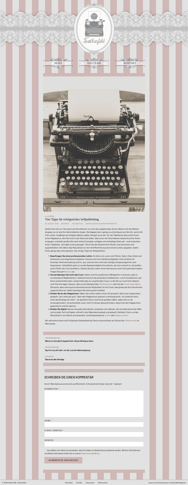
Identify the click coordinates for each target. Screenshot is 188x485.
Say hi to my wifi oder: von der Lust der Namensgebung (94, 348)
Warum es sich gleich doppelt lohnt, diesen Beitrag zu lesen (94, 339)
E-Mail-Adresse (54, 430)
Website (49, 440)
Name (48, 421)
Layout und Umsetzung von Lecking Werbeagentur (167, 482)
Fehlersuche (130, 320)
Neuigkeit (65, 223)
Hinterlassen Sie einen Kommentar (101, 223)
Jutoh (107, 315)
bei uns (68, 271)
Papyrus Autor (121, 315)
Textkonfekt (94, 28)
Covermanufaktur (132, 284)
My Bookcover (106, 284)
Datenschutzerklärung (90, 453)
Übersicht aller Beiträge (94, 358)
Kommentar (52, 389)
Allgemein (49, 216)
